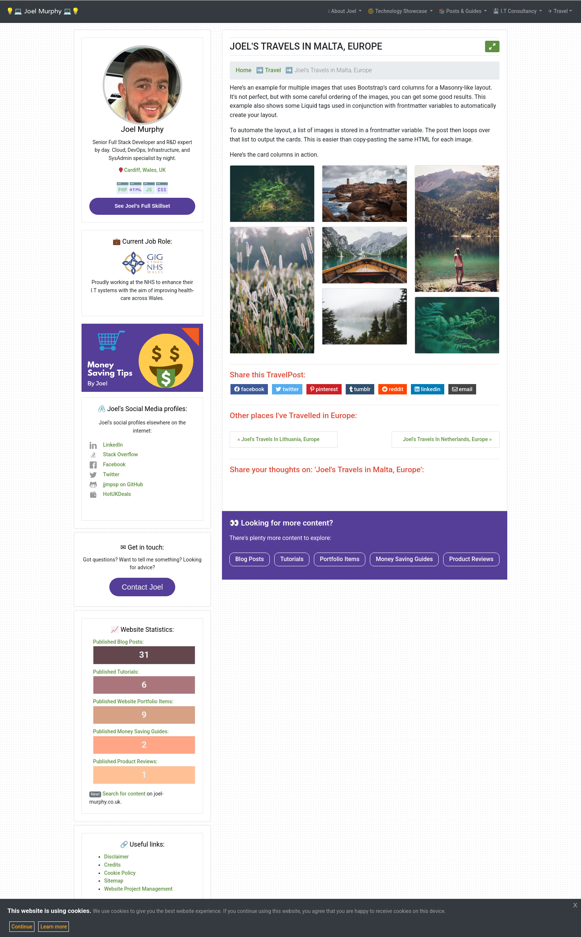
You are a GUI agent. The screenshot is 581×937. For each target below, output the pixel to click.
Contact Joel (142, 587)
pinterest (324, 389)
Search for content (124, 794)
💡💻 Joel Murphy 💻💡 (43, 11)
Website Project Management (138, 889)
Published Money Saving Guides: (131, 731)
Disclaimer (116, 857)
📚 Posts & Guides (461, 11)
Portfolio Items (339, 559)
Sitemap (113, 881)
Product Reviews (471, 559)
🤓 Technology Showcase (398, 11)
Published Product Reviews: (125, 761)
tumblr (360, 389)
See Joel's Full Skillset (142, 206)
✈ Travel (558, 11)
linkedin (427, 389)
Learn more (53, 927)
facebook (249, 389)
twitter (287, 389)
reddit (393, 389)
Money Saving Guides (404, 559)
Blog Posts (249, 559)
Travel (273, 70)
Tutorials (291, 559)
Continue (21, 927)
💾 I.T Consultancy (515, 11)
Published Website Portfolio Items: (133, 701)
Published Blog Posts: (118, 642)
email (462, 389)
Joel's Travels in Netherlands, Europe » (447, 439)
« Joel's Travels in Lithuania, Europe (278, 439)
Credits (112, 865)
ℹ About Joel (343, 11)
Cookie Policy (120, 873)
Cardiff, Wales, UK (142, 170)
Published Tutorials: (116, 672)
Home (244, 70)
